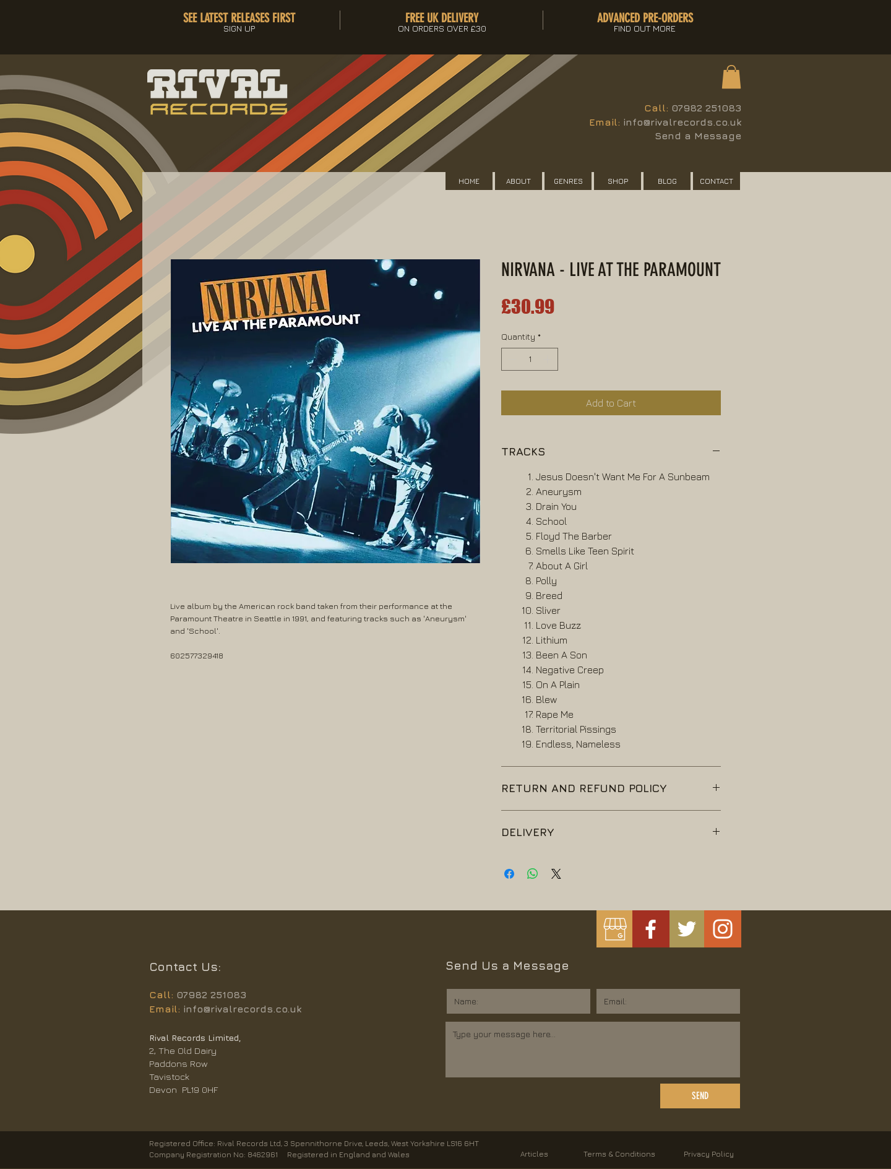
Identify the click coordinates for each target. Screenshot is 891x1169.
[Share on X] (556, 873)
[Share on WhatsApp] (532, 873)
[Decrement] (511, 359)
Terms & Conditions (619, 1153)
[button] (731, 76)
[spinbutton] (530, 359)
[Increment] (548, 359)
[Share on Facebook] (509, 873)
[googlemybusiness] (614, 929)
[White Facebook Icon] (650, 929)
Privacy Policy (709, 1153)
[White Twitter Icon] (686, 929)
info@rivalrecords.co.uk (682, 121)
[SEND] (700, 1096)
